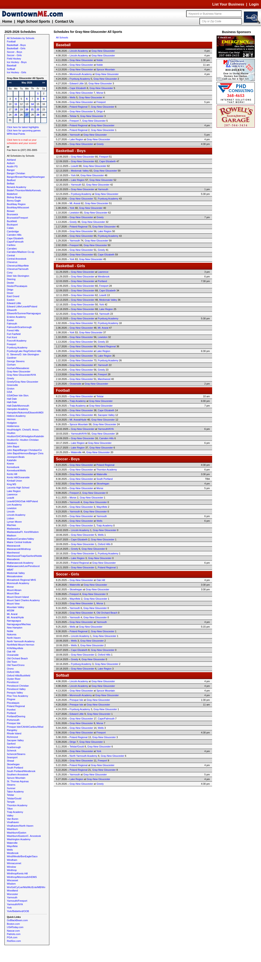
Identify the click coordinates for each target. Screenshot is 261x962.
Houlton (11, 433)
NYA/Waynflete (15, 648)
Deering (11, 279)
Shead (10, 760)
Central (11, 255)
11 (15, 104)
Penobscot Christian (18, 685)
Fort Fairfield (14, 334)
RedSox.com (14, 941)
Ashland (11, 159)
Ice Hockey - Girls (16, 72)
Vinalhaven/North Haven (20, 825)
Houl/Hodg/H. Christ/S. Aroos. (23, 429)
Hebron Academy (16, 416)
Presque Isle (13, 723)
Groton (10, 388)
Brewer (11, 211)
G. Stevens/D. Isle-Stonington (23, 354)
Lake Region (14, 491)
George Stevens (16, 361)
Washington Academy (18, 839)
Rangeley (12, 730)
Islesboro (12, 443)
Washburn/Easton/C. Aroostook (24, 836)
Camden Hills (14, 234)
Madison (11, 535)
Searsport (12, 757)
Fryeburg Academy (17, 347)
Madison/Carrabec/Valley (20, 538)
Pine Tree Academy (17, 696)
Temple (11, 801)
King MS (11, 484)
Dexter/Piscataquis (17, 286)
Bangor (11, 170)
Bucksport (12, 224)
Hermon (11, 419)
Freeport (11, 344)
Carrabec (12, 248)
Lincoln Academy (16, 515)
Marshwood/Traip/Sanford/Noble (24, 556)
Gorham (11, 364)
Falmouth (12, 323)
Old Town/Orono (15, 665)
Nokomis (11, 634)
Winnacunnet (14, 863)
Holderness (13, 426)
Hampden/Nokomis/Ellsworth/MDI (25, 412)
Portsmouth (13, 720)
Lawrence (12, 494)
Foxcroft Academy (16, 340)
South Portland (15, 767)
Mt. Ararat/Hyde (15, 617)
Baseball (11, 65)
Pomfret (11, 709)
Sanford (11, 743)
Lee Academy (14, 504)
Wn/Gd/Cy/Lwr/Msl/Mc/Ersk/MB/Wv (26, 887)
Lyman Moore (14, 521)
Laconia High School (18, 487)
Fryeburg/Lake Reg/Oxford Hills (24, 351)
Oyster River (13, 679)
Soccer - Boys (14, 52)
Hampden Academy (17, 409)
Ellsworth (12, 310)
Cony (10, 272)
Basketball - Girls (16, 48)
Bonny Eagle (14, 200)
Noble (10, 631)
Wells (10, 849)
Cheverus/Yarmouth (17, 269)
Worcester (12, 894)
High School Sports (33, 21)
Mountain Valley (15, 607)
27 (27, 114)
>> (43, 82)
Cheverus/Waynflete (18, 265)
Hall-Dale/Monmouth (18, 405)
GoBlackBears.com (17, 920)
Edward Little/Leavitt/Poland (22, 306)
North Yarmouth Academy (21, 641)
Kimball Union (14, 480)
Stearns (11, 784)
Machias (11, 525)
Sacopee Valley (15, 740)
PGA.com (12, 937)
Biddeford (12, 194)
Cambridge (13, 231)
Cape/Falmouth (15, 241)
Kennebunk (13, 467)
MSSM (10, 610)
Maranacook (13, 545)
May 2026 (27, 82)
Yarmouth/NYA (15, 904)
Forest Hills (13, 330)
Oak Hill (11, 651)
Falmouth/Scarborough (19, 327)
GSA (9, 392)
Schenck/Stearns (16, 754)
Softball (11, 69)
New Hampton (14, 627)
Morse (10, 586)
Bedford (11, 180)
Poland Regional (16, 706)
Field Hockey (14, 58)
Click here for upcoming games (24, 130)
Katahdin (11, 460)
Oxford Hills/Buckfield (18, 675)
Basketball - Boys (16, 45)
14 (32, 104)
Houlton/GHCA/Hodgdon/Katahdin (25, 436)
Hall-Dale (12, 402)
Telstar (10, 795)
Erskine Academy (16, 317)
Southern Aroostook (17, 774)
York (9, 907)
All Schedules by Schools (20, 38)
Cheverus (12, 262)
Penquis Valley (15, 692)
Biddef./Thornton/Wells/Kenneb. (24, 190)
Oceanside (13, 655)
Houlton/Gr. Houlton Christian (23, 440)
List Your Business (228, 4)
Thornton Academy (17, 805)
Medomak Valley (16, 573)
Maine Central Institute (19, 542)
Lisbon (10, 518)
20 (27, 109)
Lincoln (11, 511)
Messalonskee (14, 576)
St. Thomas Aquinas (18, 781)
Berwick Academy (16, 187)
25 (15, 114)
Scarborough (14, 747)
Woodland (12, 890)
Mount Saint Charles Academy (23, 600)
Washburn (12, 829)
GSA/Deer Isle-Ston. (18, 395)
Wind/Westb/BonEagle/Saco (22, 856)
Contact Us (64, 21)
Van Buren (12, 819)
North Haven (14, 637)
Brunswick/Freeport (17, 217)
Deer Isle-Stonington (18, 276)
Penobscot (12, 682)
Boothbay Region (16, 204)
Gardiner (11, 357)
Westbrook (12, 853)
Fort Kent (12, 337)
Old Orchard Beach (17, 658)
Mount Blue (13, 593)
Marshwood (13, 552)
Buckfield (12, 221)
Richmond (12, 737)
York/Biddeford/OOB (18, 911)
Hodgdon (12, 422)
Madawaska (13, 528)
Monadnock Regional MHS (21, 580)
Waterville (12, 843)
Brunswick (12, 214)
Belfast (10, 183)
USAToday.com (15, 927)
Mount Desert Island (18, 597)
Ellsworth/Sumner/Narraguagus (24, 313)
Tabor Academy (15, 791)
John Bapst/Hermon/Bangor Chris (25, 453)
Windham (12, 860)
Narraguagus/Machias (19, 624)
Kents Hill (12, 474)
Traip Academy (15, 812)
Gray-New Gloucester (18, 371)
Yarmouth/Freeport (17, 900)
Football (11, 41)
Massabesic (13, 559)
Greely (10, 378)
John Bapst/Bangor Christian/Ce (24, 450)
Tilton (10, 808)
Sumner (11, 788)
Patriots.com (13, 934)
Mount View (13, 603)
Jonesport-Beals (16, 457)
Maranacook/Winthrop (19, 549)
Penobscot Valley (16, 689)
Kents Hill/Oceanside (18, 477)
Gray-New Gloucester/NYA (21, 374)
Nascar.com (13, 930)
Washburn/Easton (16, 832)
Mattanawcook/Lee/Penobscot (23, 566)
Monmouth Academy (18, 583)
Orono (10, 668)
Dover (10, 293)
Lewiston (11, 508)
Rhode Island (14, 733)
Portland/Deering (16, 716)
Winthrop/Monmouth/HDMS (22, 877)
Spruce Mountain (16, 777)
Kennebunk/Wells (16, 470)
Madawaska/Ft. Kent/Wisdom (23, 532)
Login (254, 4)
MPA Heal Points (16, 133)
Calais (10, 228)
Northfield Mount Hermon (20, 644)
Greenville (12, 385)
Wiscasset (12, 880)
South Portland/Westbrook (21, 771)
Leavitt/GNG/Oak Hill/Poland (22, 501)
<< (10, 82)
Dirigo (10, 289)
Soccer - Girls (14, 55)
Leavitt (10, 497)
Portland (11, 713)
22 (38, 109)
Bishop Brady (14, 197)
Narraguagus (14, 620)
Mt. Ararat (12, 614)
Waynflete (12, 846)
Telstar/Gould (14, 798)
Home (7, 21)
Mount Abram (14, 590)
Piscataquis (13, 702)
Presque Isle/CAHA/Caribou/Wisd (25, 726)
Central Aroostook (16, 258)
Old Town (12, 661)
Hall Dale (12, 398)
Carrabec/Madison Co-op (20, 252)
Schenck (11, 750)
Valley (10, 815)
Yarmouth (12, 897)
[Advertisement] (236, 195)
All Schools (62, 37)
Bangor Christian (16, 173)
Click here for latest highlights (23, 127)
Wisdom (11, 883)
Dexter (10, 282)
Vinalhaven (13, 822)
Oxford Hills (13, 672)
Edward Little (14, 303)
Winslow (11, 866)
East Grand (13, 296)
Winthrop (12, 870)
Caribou (11, 245)
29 (38, 114)
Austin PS (12, 166)
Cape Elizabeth (15, 238)
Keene (10, 463)
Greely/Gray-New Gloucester (22, 381)
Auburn (11, 163)
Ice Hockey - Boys (17, 62)
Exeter (10, 320)
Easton (10, 299)
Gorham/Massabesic (18, 368)
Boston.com (13, 923)
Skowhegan (13, 764)
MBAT (10, 569)
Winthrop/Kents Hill (17, 873)
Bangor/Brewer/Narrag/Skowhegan (26, 177)
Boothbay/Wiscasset (18, 207)
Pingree (11, 699)
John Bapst (13, 446)
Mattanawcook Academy (20, 562)
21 (32, 109)
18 (15, 109)
